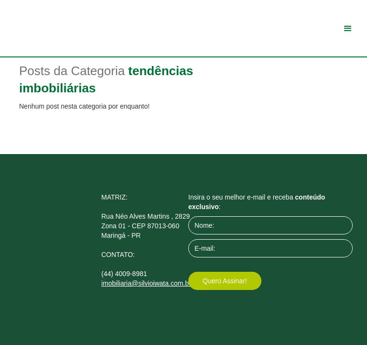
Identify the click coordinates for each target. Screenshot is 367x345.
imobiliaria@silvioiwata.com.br (146, 283)
